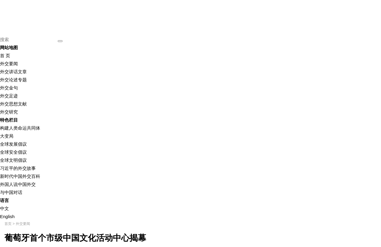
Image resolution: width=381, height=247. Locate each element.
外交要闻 (9, 63)
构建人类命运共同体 (20, 128)
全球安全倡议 (13, 152)
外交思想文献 (13, 103)
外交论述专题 (13, 79)
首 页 (5, 55)
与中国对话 (11, 192)
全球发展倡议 (13, 144)
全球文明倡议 (13, 160)
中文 (4, 208)
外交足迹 (9, 95)
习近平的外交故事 (18, 168)
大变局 (6, 136)
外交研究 (9, 111)
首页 (8, 224)
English (7, 216)
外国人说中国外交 (18, 184)
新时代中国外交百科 (20, 176)
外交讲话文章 (13, 71)
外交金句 (9, 87)
